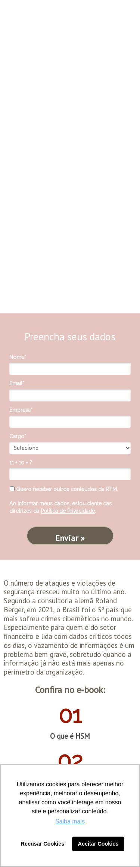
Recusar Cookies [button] (43, 844)
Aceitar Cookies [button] (98, 844)
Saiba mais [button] (70, 821)
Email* (16, 383)
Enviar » (70, 538)
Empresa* (20, 410)
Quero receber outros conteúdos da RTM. (64, 489)
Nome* (17, 357)
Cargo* (17, 436)
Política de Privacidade (68, 511)
